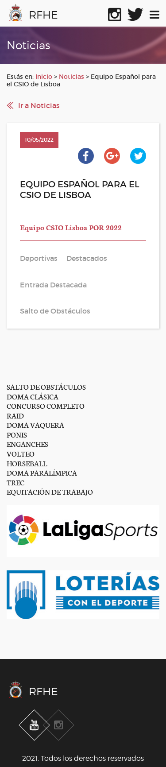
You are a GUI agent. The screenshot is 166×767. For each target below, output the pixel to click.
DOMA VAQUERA (35, 424)
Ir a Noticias (39, 105)
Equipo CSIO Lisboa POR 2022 (71, 227)
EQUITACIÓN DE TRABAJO (50, 491)
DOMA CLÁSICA (32, 396)
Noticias (71, 77)
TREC (15, 482)
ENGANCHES (27, 443)
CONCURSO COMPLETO (46, 405)
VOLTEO (21, 453)
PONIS (17, 434)
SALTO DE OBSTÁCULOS (46, 386)
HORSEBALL (27, 463)
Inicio (43, 77)
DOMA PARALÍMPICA (42, 472)
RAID (15, 415)
